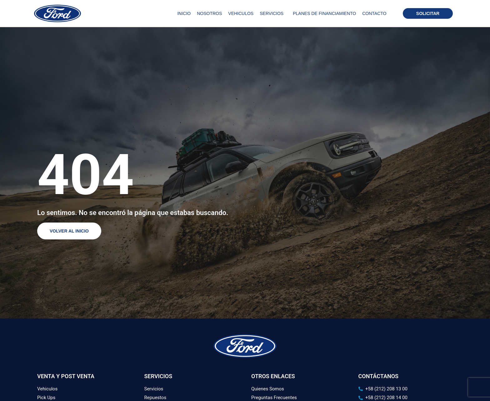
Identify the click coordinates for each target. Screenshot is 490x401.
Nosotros (209, 13)
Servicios (273, 13)
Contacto (374, 13)
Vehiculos (240, 13)
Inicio (184, 13)
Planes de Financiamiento (324, 13)
